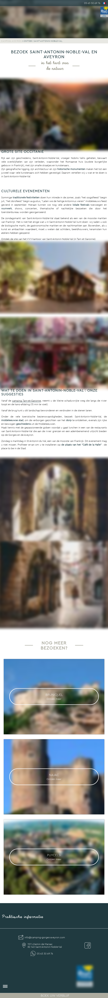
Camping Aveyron (11, 41)
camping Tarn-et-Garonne (26, 400)
